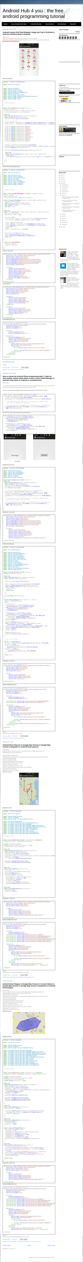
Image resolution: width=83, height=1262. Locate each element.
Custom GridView (14, 369)
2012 (62, 227)
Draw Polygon (20, 1241)
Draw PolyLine (13, 977)
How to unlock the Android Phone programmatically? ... (69, 201)
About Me (73, 24)
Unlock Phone (21, 738)
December (64, 185)
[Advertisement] (69, 51)
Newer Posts (7, 1245)
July (63, 195)
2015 (62, 179)
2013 (62, 183)
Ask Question (62, 24)
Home (5, 24)
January (64, 224)
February (64, 222)
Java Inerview (49, 24)
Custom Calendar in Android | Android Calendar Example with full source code (73, 279)
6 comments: (14, 1239)
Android (8, 369)
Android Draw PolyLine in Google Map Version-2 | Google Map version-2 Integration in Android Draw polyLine (26, 746)
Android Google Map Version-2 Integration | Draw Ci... (69, 211)
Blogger (52, 1257)
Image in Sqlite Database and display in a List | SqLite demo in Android (73, 253)
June (63, 214)
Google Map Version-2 (29, 977)
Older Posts (51, 1245)
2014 (62, 181)
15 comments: (14, 975)
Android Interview (35, 24)
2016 (62, 177)
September (64, 191)
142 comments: (15, 367)
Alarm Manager (9, 738)
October (64, 189)
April (63, 218)
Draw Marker (13, 1241)
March (63, 220)
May (63, 216)
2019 (62, 175)
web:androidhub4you (64, 87)
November (64, 187)
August (63, 193)
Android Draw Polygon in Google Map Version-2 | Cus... (70, 207)
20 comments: (14, 736)
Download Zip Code (8, 361)
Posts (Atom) (12, 1248)
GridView (21, 369)
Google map (21, 977)
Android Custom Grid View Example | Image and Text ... (70, 197)
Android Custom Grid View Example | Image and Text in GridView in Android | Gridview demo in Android (29, 33)
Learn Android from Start (19, 24)
